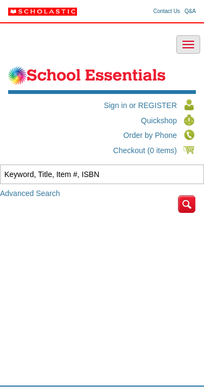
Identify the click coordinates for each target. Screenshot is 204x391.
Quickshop (159, 120)
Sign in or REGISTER (140, 105)
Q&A (190, 11)
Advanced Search (30, 193)
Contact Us (166, 11)
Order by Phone (150, 135)
